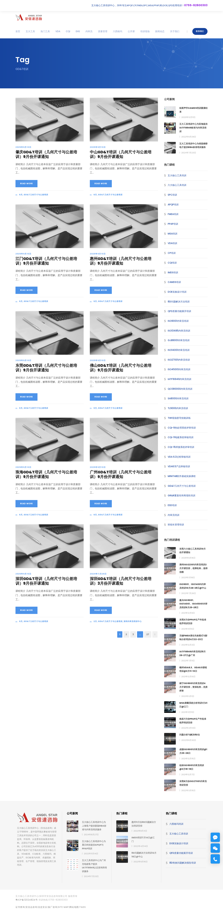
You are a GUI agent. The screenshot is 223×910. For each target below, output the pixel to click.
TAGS (82, 907)
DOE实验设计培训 (177, 291)
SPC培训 (172, 194)
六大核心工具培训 (177, 185)
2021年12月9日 (188, 612)
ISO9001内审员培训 (178, 321)
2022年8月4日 (140, 830)
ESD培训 (172, 505)
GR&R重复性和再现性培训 (181, 495)
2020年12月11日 (188, 117)
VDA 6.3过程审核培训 (179, 456)
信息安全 (42, 907)
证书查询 (20, 907)
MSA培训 (172, 233)
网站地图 (74, 907)
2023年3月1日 (187, 696)
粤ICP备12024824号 (26, 899)
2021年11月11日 (187, 712)
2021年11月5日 (187, 628)
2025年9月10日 (23, 147)
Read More (26, 183)
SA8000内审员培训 (178, 398)
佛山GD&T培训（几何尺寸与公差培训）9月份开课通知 (120, 368)
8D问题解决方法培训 (179, 301)
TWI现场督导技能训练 (179, 418)
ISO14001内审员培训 (179, 350)
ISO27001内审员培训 (179, 359)
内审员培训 (173, 515)
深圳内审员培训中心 (133, 621)
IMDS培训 (173, 272)
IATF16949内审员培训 (179, 379)
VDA (57, 31)
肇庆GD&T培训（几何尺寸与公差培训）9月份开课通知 (46, 154)
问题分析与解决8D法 (189, 734)
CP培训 (172, 253)
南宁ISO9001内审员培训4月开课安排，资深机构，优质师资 (193, 687)
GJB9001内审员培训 (179, 340)
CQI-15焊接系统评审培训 (181, 447)
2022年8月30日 (188, 740)
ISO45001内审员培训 (179, 369)
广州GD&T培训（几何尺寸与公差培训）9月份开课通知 (120, 474)
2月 (95, 621)
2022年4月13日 (188, 727)
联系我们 (200, 31)
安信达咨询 (31, 907)
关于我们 (174, 31)
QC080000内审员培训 (180, 388)
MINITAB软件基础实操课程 (182, 476)
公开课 (131, 31)
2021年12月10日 (188, 676)
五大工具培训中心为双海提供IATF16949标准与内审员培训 (193, 127)
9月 (21, 194)
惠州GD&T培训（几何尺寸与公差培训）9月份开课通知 (120, 261)
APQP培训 (173, 204)
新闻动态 (159, 31)
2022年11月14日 (91, 853)
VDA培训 (172, 243)
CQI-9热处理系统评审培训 (182, 427)
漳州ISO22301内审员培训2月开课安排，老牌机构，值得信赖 (193, 568)
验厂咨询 (52, 907)
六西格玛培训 (176, 824)
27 (147, 634)
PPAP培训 (173, 223)
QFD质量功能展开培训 (179, 311)
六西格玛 (117, 31)
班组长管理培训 (176, 524)
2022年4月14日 (140, 846)
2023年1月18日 (188, 577)
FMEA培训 (173, 214)
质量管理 (102, 31)
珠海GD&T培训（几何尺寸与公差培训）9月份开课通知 (46, 474)
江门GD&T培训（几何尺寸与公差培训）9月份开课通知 (46, 261)
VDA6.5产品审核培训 (179, 466)
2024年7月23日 (188, 152)
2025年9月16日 (188, 557)
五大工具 (30, 31)
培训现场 (145, 31)
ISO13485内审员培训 (179, 330)
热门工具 (45, 31)
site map (63, 907)
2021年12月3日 (188, 644)
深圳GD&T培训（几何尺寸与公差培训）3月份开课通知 (120, 581)
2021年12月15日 (188, 758)
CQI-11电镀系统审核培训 (180, 437)
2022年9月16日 (140, 861)
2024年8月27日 (91, 834)
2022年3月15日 (188, 790)
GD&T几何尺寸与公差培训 (36, 194)
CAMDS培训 (174, 282)
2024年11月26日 (98, 573)
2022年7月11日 (188, 660)
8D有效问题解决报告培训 (182, 862)
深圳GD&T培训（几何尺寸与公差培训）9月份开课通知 (46, 581)
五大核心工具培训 (177, 175)
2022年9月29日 (188, 136)
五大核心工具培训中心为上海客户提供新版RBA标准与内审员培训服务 (94, 826)
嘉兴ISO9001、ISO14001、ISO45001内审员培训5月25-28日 (193, 604)
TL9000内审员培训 (178, 408)
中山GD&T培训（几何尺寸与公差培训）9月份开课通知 (120, 154)
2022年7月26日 (188, 593)
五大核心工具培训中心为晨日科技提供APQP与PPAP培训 (94, 845)
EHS (78, 31)
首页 (17, 31)
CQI (68, 31)
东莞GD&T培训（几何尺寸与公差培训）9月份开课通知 (46, 368)
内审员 (88, 31)
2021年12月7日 (188, 774)
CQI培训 (172, 262)
